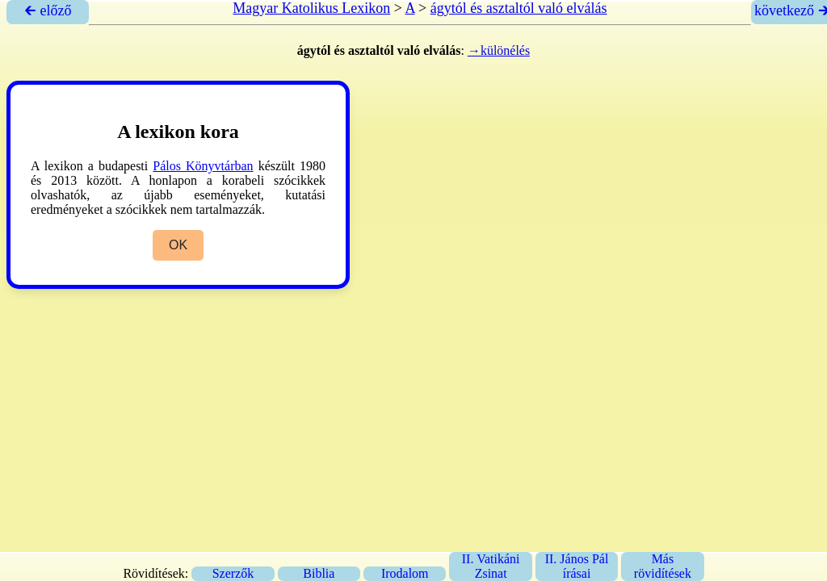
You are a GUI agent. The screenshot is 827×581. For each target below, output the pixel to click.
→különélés (499, 50)
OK (178, 245)
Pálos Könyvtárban (203, 166)
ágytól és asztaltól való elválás (518, 8)
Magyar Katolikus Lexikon (311, 8)
